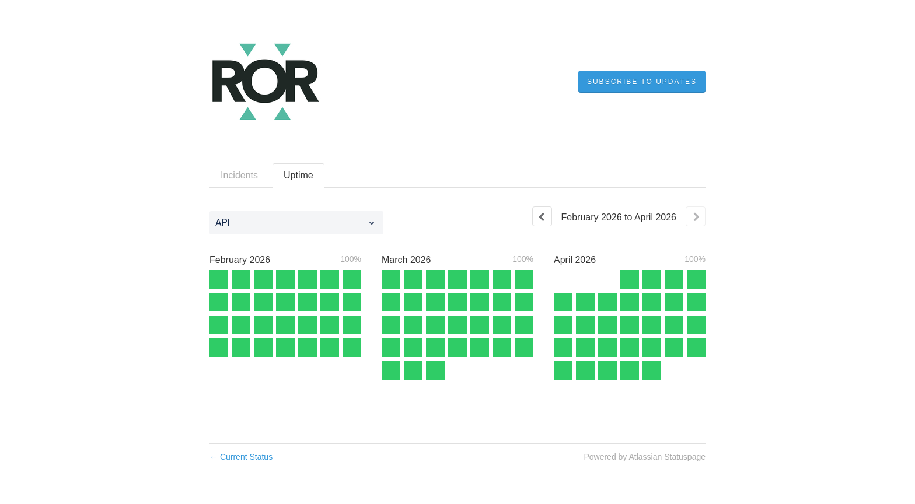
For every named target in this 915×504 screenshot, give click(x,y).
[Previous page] (542, 216)
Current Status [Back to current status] (241, 456)
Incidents (239, 175)
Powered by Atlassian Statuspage (645, 456)
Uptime (298, 175)
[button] (642, 82)
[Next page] (696, 216)
